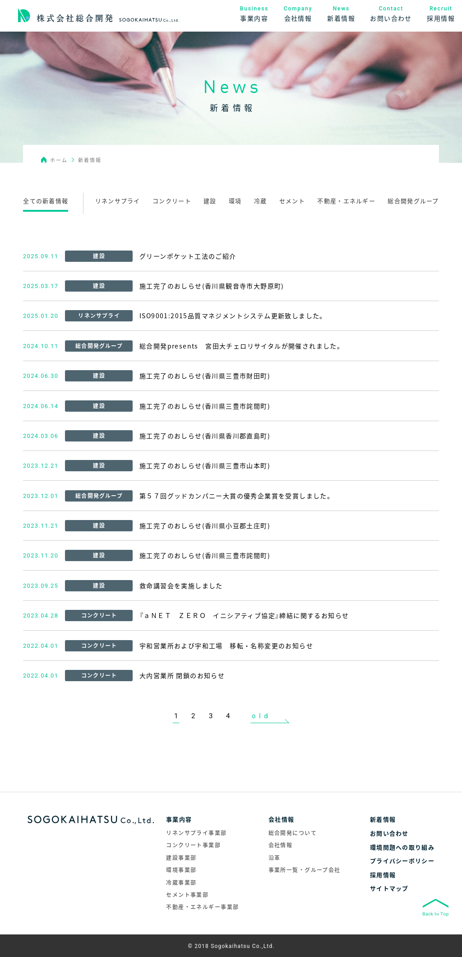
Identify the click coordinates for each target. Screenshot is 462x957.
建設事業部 (181, 858)
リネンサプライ (117, 200)
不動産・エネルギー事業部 (202, 907)
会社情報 (280, 845)
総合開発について (292, 833)
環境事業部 (181, 870)
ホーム (59, 160)
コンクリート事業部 (193, 845)
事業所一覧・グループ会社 (304, 870)
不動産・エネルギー (346, 200)
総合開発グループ (413, 200)
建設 (210, 200)
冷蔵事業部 (181, 882)
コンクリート (171, 200)
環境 (235, 200)
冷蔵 (260, 200)
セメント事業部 (187, 895)
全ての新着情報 (45, 200)
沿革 (274, 858)
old (261, 716)
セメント (292, 200)
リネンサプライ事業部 (196, 833)
